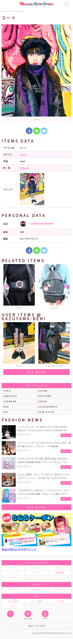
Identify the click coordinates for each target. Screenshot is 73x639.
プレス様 (59, 601)
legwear (9, 401)
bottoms (44, 396)
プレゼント (13, 577)
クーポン (36, 572)
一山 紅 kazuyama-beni (36, 224)
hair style (46, 412)
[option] (36, 73)
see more (36, 372)
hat (6, 412)
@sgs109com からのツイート (19, 549)
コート (23, 154)
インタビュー (36, 567)
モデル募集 (13, 601)
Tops (7, 390)
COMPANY (36, 589)
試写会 (59, 567)
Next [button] (67, 286)
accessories (47, 406)
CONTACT (60, 589)
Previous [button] (5, 286)
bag (6, 406)
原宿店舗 (59, 572)
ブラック (24, 168)
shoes (42, 401)
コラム (13, 606)
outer (42, 390)
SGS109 (13, 589)
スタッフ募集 (36, 601)
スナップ (13, 572)
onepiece (10, 396)
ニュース (13, 567)
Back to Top (36, 626)
